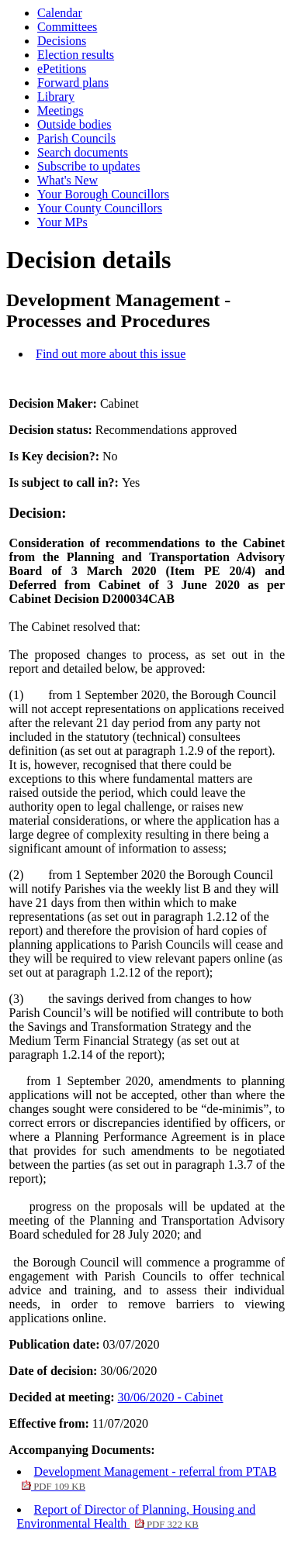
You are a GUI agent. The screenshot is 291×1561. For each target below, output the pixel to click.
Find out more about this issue (110, 353)
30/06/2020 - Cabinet (170, 1397)
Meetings (60, 110)
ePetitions (61, 68)
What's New (67, 180)
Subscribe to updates (88, 166)
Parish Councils (76, 138)
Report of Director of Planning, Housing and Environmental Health (136, 1516)
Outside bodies (74, 124)
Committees (67, 26)
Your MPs (62, 222)
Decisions (61, 40)
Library (55, 96)
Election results (75, 54)
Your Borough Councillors (103, 194)
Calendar (59, 12)
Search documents (82, 152)
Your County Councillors (99, 208)
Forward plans (73, 82)
